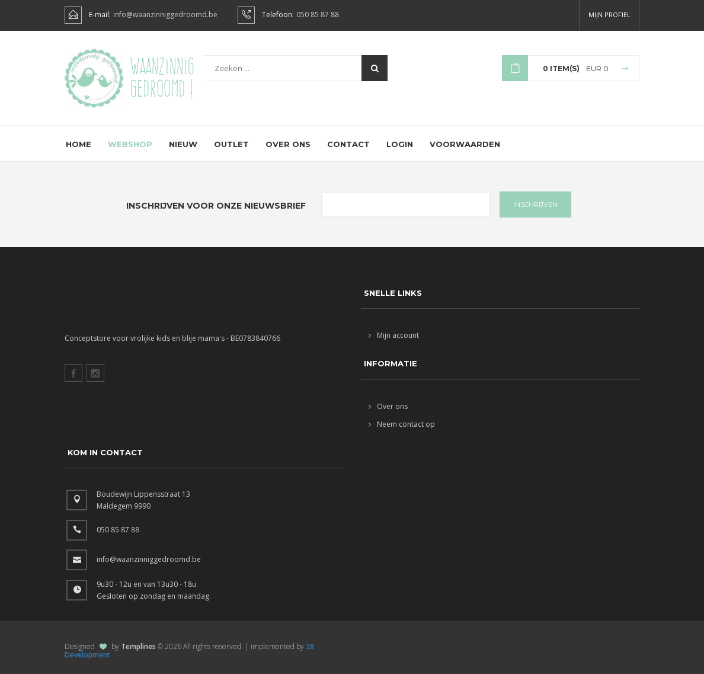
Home (78, 144)
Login (399, 144)
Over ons (288, 144)
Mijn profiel (609, 14)
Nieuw (183, 144)
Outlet (231, 144)
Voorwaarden (465, 144)
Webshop (130, 144)
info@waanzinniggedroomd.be (165, 15)
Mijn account (394, 335)
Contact (348, 144)
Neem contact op (402, 424)
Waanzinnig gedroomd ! (162, 77)
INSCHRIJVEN (535, 204)
